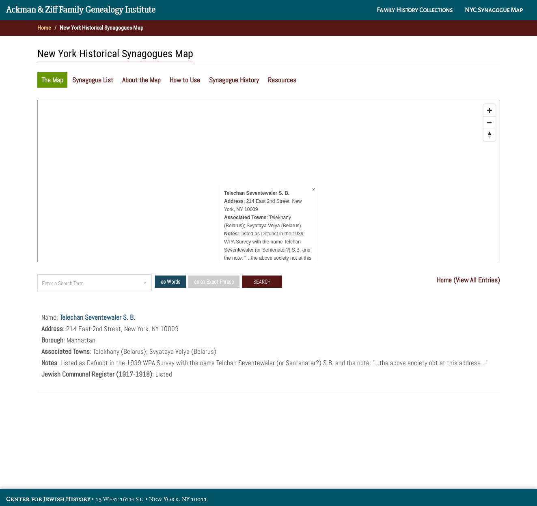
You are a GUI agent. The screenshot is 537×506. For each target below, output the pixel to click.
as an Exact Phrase (214, 281)
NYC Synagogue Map (494, 10)
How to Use (185, 79)
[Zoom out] (489, 122)
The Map (52, 79)
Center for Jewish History (48, 499)
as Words (170, 281)
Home (44, 27)
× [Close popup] (313, 189)
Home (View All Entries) (468, 280)
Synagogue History (234, 79)
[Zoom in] (489, 110)
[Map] (269, 181)
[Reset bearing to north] (489, 135)
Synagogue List (92, 79)
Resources (282, 79)
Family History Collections (415, 10)
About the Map (141, 79)
